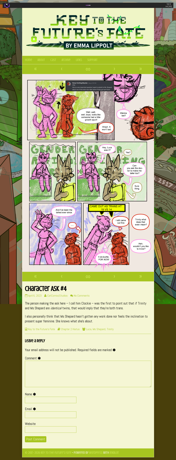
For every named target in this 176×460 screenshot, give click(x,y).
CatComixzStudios (57, 295)
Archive (66, 60)
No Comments (82, 295)
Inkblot (114, 453)
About (41, 60)
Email (31, 409)
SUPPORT (92, 60)
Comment (33, 358)
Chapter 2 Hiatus (70, 329)
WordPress (95, 453)
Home (28, 60)
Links (79, 60)
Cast (53, 60)
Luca (88, 329)
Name (31, 394)
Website (30, 424)
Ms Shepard (99, 329)
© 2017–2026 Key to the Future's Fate (48, 453)
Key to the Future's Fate (41, 329)
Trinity (110, 329)
